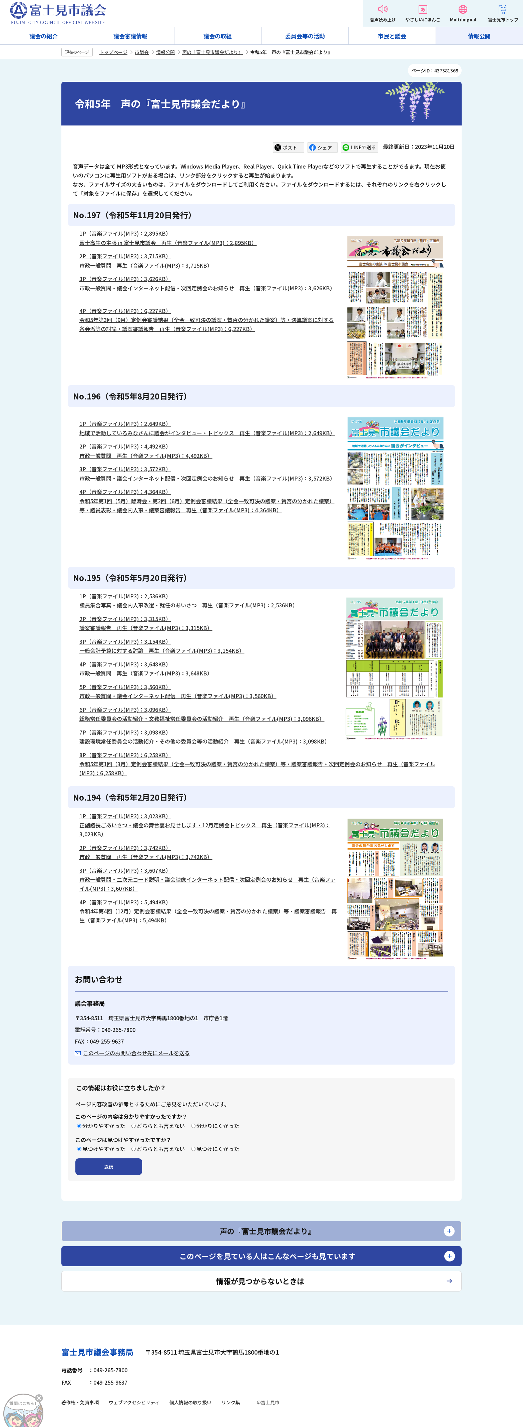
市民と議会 (392, 36)
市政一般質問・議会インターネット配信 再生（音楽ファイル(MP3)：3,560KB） (178, 696)
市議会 (142, 52)
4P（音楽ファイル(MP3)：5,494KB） (125, 902)
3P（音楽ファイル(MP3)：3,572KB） (125, 469)
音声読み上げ (383, 19)
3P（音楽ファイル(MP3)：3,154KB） (125, 641)
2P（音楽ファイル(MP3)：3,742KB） (125, 848)
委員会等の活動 (305, 36)
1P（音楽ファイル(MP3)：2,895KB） (125, 233)
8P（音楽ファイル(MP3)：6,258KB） (125, 755)
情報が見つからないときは (260, 1280)
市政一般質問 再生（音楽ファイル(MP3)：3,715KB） (145, 265)
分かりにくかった (217, 1126)
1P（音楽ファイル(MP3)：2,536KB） (125, 596)
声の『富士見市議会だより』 (212, 52)
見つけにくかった (217, 1149)
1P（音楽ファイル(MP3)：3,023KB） (125, 816)
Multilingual (463, 19)
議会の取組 (217, 36)
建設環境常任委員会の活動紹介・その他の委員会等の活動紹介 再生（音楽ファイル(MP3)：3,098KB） (204, 741)
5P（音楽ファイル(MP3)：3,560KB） (125, 687)
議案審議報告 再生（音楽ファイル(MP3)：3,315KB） (145, 628)
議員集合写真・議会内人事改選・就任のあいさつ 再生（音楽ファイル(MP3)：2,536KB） (188, 605)
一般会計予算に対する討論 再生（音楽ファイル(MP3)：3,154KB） (161, 650)
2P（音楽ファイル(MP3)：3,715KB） (125, 256)
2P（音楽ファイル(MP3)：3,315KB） (125, 619)
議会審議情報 (130, 36)
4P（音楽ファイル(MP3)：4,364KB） (125, 492)
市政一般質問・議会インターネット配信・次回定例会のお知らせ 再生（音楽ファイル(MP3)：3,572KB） (207, 478)
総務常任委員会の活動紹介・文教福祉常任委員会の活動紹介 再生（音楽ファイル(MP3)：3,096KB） (202, 719)
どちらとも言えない (161, 1126)
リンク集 (230, 1402)
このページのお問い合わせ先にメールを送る (136, 1053)
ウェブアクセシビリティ (134, 1402)
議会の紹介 (43, 36)
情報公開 (479, 36)
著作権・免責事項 (80, 1402)
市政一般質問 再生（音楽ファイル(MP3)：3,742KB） (145, 857)
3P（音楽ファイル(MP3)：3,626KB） (125, 279)
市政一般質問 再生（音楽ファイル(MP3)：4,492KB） (145, 456)
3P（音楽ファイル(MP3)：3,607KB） (125, 870)
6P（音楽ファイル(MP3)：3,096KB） (125, 709)
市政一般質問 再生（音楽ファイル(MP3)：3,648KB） (145, 673)
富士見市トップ (503, 19)
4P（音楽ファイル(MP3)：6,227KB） (125, 311)
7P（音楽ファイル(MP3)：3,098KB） (125, 732)
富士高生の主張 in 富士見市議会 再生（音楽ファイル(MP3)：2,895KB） (168, 243)
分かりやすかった (103, 1126)
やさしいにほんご (423, 19)
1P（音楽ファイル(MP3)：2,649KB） (125, 423)
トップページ (113, 52)
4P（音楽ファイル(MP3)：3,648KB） (125, 664)
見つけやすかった (103, 1149)
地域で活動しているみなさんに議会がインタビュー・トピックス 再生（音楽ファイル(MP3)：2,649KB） (207, 433)
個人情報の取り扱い (190, 1402)
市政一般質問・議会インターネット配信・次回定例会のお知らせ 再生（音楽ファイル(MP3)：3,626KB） (207, 288)
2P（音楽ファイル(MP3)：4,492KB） (125, 446)
